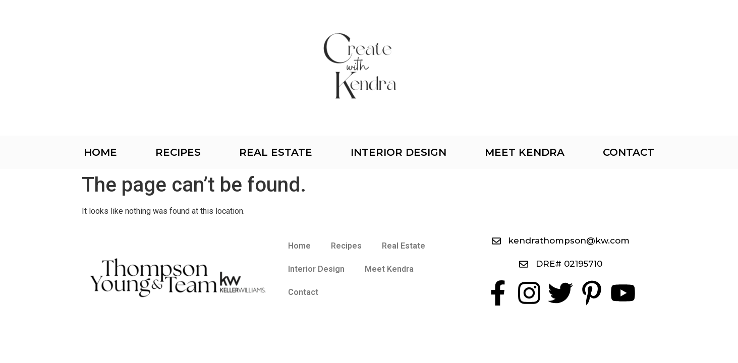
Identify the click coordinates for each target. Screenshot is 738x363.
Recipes (178, 152)
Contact (628, 152)
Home (100, 152)
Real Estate (275, 152)
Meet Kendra (524, 152)
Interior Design (398, 152)
